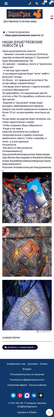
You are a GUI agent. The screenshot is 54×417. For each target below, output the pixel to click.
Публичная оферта (17, 385)
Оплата (43, 363)
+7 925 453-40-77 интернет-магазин (27, 403)
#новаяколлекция (23, 167)
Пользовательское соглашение (27, 374)
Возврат (27, 369)
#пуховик (7, 167)
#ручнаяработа (24, 157)
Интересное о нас (16, 363)
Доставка (33, 363)
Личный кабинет (38, 385)
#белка (11, 157)
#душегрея (8, 154)
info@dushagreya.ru (27, 406)
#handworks (38, 157)
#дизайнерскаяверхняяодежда (26, 160)
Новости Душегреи (18, 32)
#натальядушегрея (25, 154)
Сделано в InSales (27, 412)
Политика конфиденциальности (27, 379)
